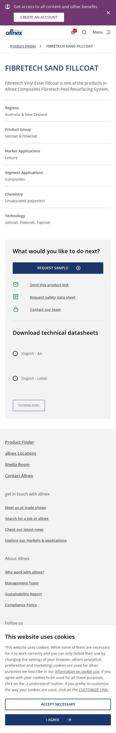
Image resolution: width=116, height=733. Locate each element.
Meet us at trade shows (25, 507)
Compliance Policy (21, 604)
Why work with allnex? (24, 572)
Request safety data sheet (53, 297)
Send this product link (49, 284)
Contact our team (45, 309)
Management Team (21, 583)
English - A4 (32, 353)
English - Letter (34, 378)
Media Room (17, 464)
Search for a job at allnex (27, 518)
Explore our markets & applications (36, 540)
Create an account (38, 17)
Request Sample (59, 267)
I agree (59, 719)
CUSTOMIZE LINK (93, 689)
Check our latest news (24, 529)
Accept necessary (58, 704)
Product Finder (23, 46)
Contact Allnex (19, 476)
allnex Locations (20, 453)
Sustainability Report (23, 594)
